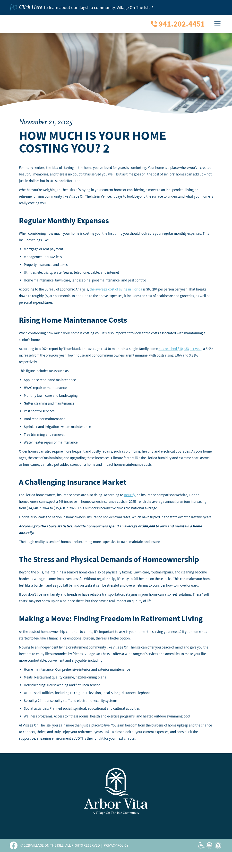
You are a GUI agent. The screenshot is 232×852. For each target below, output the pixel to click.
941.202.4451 (182, 24)
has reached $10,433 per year (180, 348)
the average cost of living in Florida (116, 289)
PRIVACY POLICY (116, 845)
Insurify (129, 495)
